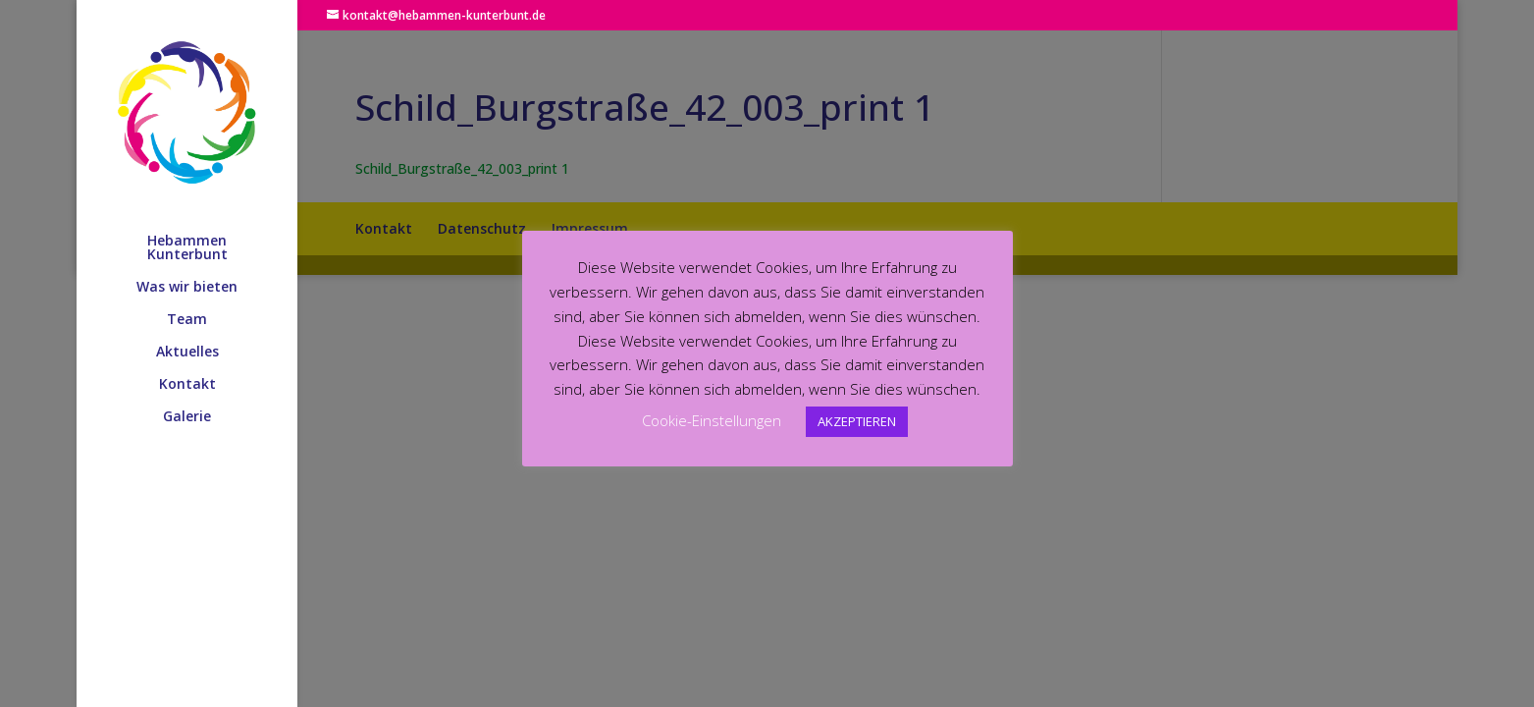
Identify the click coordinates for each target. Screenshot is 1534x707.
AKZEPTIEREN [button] (857, 421)
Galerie (187, 417)
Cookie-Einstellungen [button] (711, 420)
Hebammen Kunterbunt (187, 248)
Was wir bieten (187, 288)
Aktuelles (187, 352)
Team (187, 320)
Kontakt (187, 385)
